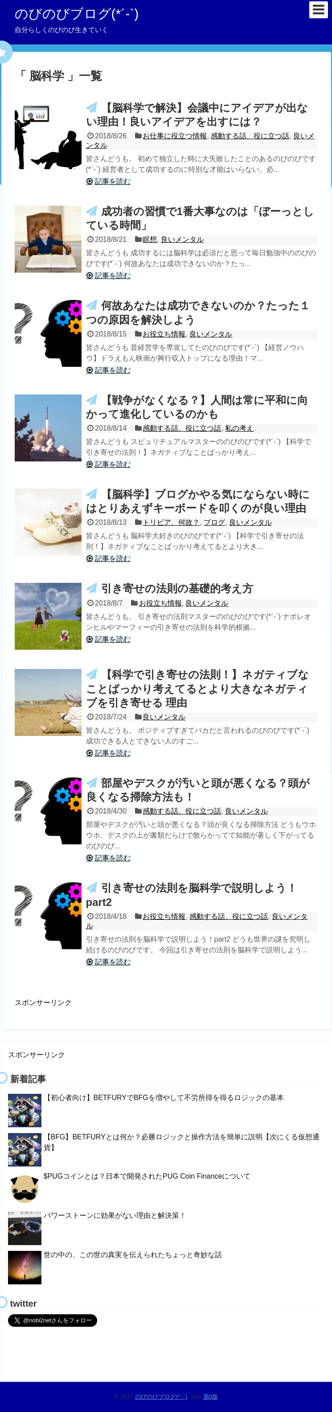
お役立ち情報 (164, 334)
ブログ (214, 522)
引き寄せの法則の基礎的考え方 (177, 588)
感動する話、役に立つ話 (250, 136)
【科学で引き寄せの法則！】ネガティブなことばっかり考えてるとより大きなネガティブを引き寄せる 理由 (197, 688)
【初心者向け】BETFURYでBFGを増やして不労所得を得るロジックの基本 (164, 1097)
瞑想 (150, 239)
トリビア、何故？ (171, 522)
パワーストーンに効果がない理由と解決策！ (115, 1215)
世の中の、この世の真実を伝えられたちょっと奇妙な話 (133, 1254)
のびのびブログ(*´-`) (77, 13)
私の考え (239, 428)
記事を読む (113, 181)
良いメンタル (182, 239)
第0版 (210, 1396)
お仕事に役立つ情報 (175, 136)
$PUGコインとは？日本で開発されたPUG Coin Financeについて (147, 1176)
